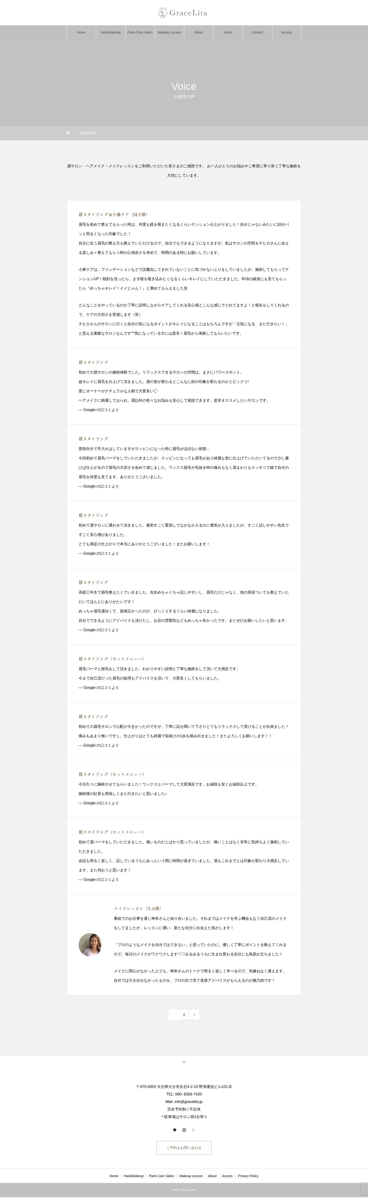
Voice (228, 32)
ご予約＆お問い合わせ (184, 1148)
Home (81, 32)
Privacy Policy (248, 1177)
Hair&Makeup (111, 32)
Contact (257, 32)
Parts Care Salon (140, 32)
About (198, 32)
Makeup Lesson (169, 32)
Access (286, 32)
